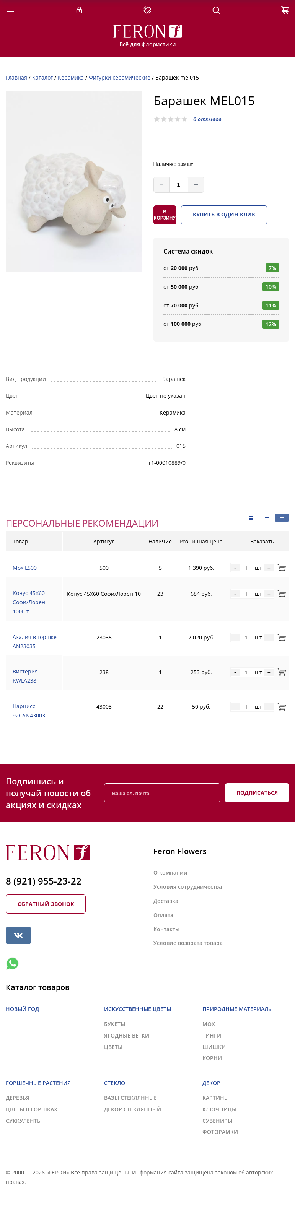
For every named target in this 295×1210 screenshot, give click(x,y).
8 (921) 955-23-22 (43, 881)
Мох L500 (25, 567)
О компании (170, 872)
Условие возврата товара (188, 943)
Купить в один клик (224, 214)
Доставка (165, 900)
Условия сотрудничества (187, 886)
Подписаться (257, 792)
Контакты (166, 929)
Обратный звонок (46, 904)
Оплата (163, 915)
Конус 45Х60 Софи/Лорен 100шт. (29, 602)
